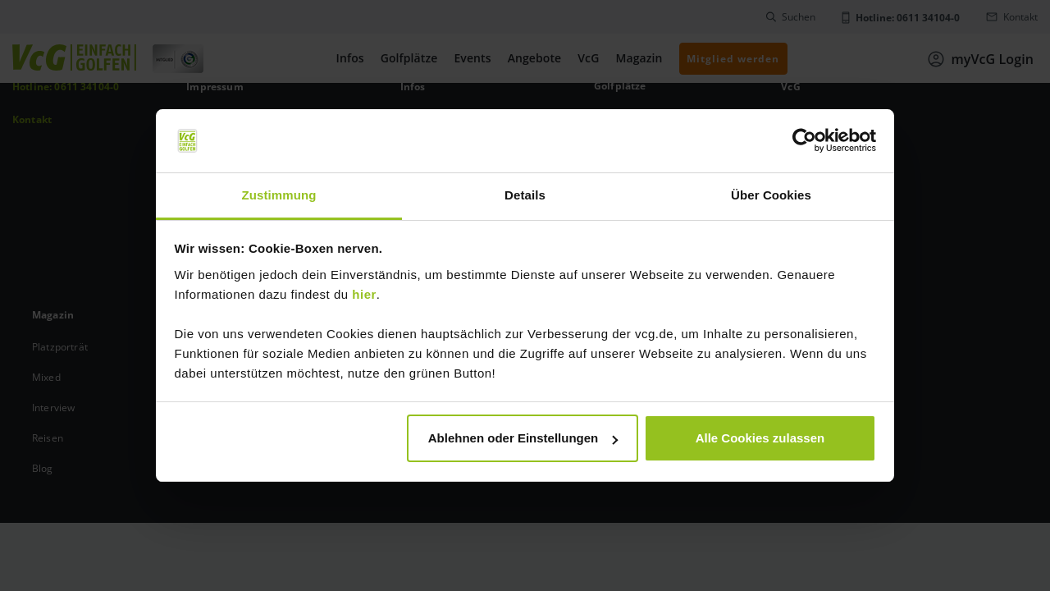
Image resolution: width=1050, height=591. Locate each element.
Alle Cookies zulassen (760, 438)
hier (364, 294)
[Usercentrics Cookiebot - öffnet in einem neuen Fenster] (804, 141)
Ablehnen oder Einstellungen (523, 438)
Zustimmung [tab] (279, 195)
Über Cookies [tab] (771, 195)
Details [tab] (525, 195)
